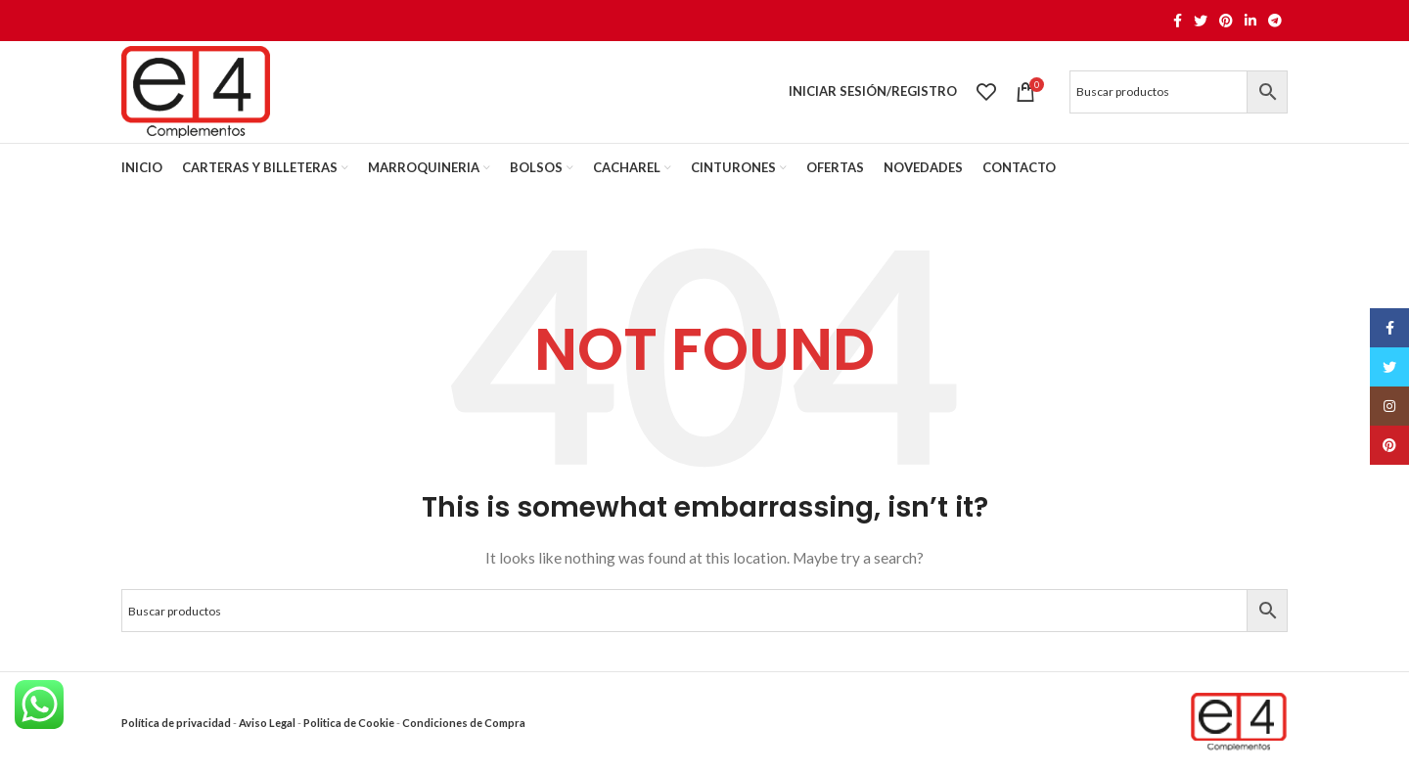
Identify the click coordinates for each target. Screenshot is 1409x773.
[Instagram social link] (1389, 406)
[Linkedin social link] (1250, 20)
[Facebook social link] (1177, 20)
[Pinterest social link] (1226, 20)
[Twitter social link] (1200, 20)
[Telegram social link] (1275, 20)
